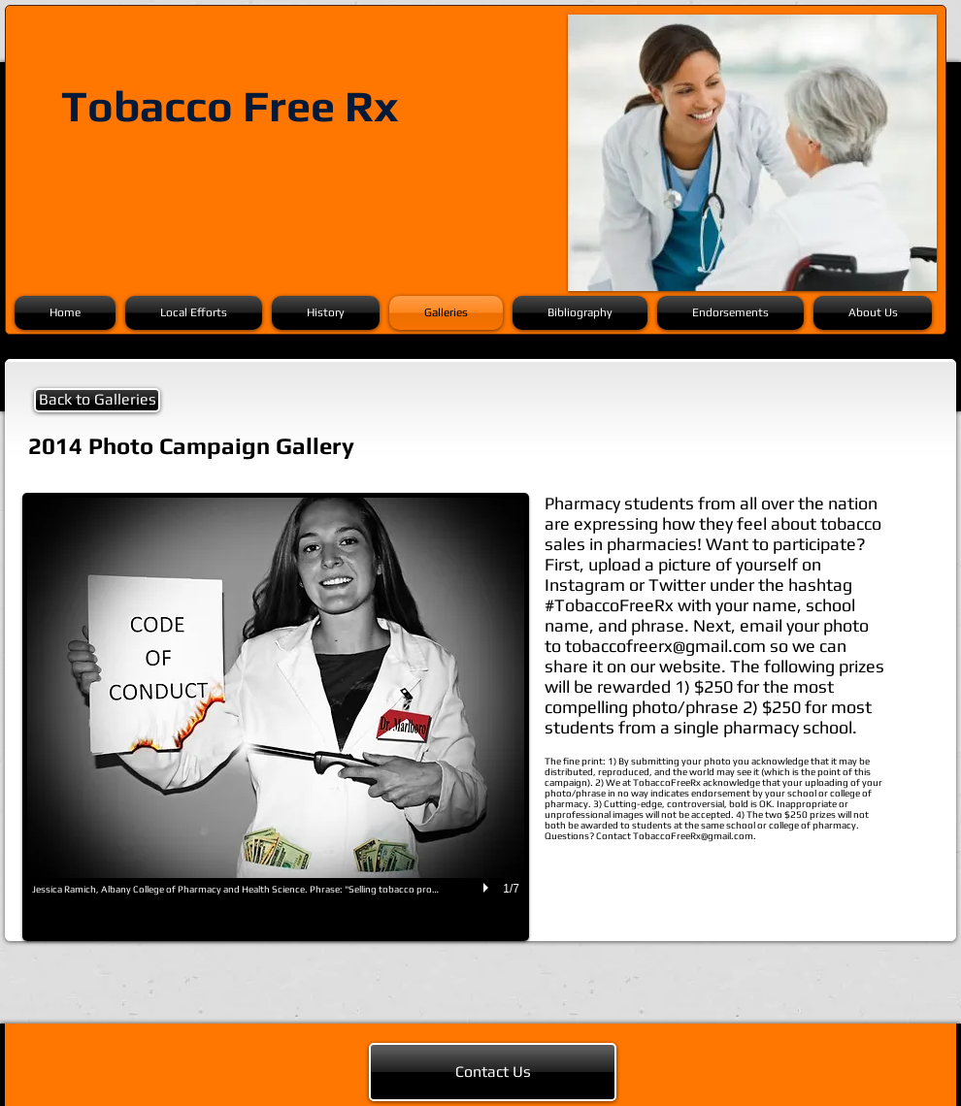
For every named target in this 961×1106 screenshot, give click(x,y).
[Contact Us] (492, 1072)
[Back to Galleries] (97, 400)
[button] (275, 717)
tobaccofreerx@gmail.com (665, 645)
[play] (488, 887)
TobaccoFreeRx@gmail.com (693, 835)
